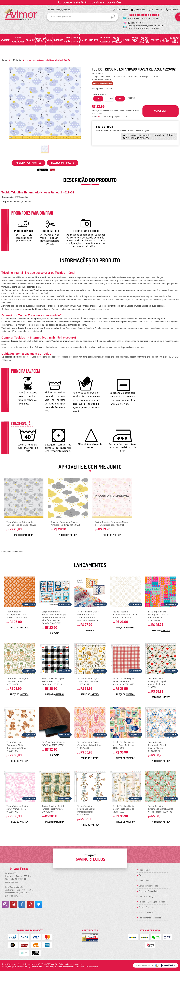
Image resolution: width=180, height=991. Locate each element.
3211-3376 (11, 896)
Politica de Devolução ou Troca (152, 901)
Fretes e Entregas (146, 907)
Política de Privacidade (148, 891)
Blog (140, 875)
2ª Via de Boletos (146, 912)
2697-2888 (11, 882)
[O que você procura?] (112, 17)
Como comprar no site (148, 885)
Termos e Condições (147, 896)
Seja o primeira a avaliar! (102, 88)
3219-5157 (135, 23)
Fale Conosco (156, 9)
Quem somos (139, 9)
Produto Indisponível (112, 498)
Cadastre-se (173, 9)
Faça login (67, 9)
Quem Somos (144, 880)
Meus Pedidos (122, 9)
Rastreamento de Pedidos (150, 917)
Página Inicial (144, 870)
